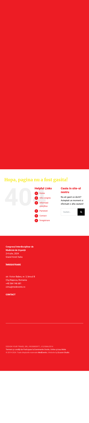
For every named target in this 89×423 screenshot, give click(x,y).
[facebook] (80, 359)
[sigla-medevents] (13, 328)
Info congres (45, 198)
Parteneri (43, 211)
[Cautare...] (69, 212)
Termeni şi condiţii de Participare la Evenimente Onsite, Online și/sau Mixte (36, 349)
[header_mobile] (40, 43)
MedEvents (42, 352)
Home (42, 193)
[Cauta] (81, 212)
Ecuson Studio (63, 352)
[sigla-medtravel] (13, 335)
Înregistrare (44, 220)
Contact (43, 216)
